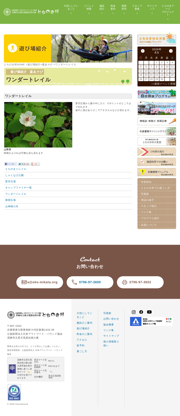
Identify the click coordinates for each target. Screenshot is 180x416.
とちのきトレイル (15, 168)
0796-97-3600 (90, 281)
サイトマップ (152, 7)
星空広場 (10, 181)
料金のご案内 (84, 332)
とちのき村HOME (14, 64)
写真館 (145, 193)
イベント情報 (89, 7)
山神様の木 (11, 206)
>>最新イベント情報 (163, 84)
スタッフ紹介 (148, 205)
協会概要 (108, 323)
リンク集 (146, 211)
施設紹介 (101, 7)
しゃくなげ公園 (14, 175)
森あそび (47, 64)
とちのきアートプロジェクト (168, 10)
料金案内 (113, 7)
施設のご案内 (84, 321)
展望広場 (10, 199)
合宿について (148, 223)
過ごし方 (82, 349)
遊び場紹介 (34, 64)
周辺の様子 (147, 199)
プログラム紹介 (150, 217)
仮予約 (81, 344)
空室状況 (146, 181)
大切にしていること (71, 7)
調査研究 (124, 7)
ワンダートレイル (15, 193)
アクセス (82, 338)
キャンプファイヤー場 (18, 187)
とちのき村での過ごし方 (155, 187)
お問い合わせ (111, 317)
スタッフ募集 (137, 7)
